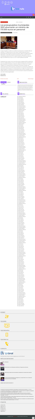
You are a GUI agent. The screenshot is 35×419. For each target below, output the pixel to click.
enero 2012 (20, 277)
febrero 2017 (21, 210)
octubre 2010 (21, 295)
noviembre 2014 (21, 240)
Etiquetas (3, 84)
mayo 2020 (20, 167)
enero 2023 (21, 132)
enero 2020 (21, 172)
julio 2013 (20, 257)
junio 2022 (20, 139)
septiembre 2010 (21, 296)
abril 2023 (20, 128)
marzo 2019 (21, 183)
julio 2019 (20, 178)
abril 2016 (20, 221)
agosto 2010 (21, 297)
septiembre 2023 (22, 122)
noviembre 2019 (21, 175)
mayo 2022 (20, 140)
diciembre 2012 (21, 265)
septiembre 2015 (21, 229)
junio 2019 (20, 179)
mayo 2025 (20, 100)
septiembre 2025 (22, 96)
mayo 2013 (20, 259)
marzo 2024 (21, 115)
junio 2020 (20, 166)
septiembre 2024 (22, 109)
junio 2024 (20, 113)
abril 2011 (20, 288)
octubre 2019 (21, 176)
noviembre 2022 (21, 134)
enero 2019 (20, 185)
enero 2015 (20, 238)
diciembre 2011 (21, 278)
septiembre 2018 (21, 190)
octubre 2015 (21, 228)
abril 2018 (20, 195)
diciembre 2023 (21, 119)
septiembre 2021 (21, 150)
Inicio (1, 17)
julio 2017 (20, 204)
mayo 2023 (20, 127)
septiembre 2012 (21, 268)
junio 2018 (20, 192)
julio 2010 (20, 298)
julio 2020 (20, 165)
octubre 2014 (21, 241)
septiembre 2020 (22, 164)
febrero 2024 (21, 116)
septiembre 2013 (21, 255)
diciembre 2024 (21, 106)
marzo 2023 (21, 129)
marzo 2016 (21, 222)
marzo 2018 (21, 196)
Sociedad (2, 410)
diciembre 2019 (21, 173)
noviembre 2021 (21, 147)
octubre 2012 (21, 267)
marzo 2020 (21, 170)
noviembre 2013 (21, 253)
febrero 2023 (21, 130)
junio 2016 (20, 218)
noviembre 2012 (21, 266)
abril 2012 (20, 273)
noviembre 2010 (21, 293)
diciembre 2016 (21, 213)
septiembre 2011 (21, 282)
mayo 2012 (20, 272)
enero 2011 (20, 291)
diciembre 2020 (21, 160)
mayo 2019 (20, 180)
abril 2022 (20, 141)
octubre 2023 (21, 121)
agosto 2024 (21, 110)
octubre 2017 (21, 202)
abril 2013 (20, 260)
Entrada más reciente (4, 78)
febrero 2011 (21, 290)
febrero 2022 (21, 144)
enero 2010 (20, 305)
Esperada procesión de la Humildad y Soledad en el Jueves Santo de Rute (18, 372)
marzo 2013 (21, 261)
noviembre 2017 (21, 201)
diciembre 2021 (21, 146)
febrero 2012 (21, 276)
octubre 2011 (21, 280)
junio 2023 (20, 126)
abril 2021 (20, 155)
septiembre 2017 (21, 203)
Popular (8, 82)
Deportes (2, 406)
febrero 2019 (21, 184)
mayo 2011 (20, 286)
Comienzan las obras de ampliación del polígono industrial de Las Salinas (14, 389)
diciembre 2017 (21, 199)
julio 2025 (20, 97)
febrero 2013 (21, 263)
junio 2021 (20, 153)
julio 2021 (20, 152)
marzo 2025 (21, 102)
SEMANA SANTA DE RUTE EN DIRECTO (7, 382)
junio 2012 (20, 271)
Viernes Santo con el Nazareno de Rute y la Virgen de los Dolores (16, 367)
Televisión (6, 361)
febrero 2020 (21, 171)
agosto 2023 (21, 123)
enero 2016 (20, 224)
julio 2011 (20, 284)
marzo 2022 (21, 142)
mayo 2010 (20, 301)
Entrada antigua (30, 78)
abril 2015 (20, 234)
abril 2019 (20, 182)
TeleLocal (2, 411)
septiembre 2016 (21, 216)
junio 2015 (20, 232)
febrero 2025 (21, 103)
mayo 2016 (20, 220)
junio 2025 (20, 98)
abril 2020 (20, 169)
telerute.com (15, 416)
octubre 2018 (21, 189)
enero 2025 (21, 104)
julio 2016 (20, 217)
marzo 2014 (21, 248)
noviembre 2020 (21, 161)
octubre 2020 (21, 163)
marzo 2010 (21, 303)
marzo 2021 (21, 157)
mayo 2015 (20, 233)
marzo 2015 (21, 235)
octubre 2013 (21, 254)
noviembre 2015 (21, 227)
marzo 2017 (20, 209)
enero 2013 (20, 264)
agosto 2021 (21, 151)
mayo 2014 (20, 246)
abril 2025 (20, 101)
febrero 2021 (21, 158)
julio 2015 (20, 230)
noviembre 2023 (21, 120)
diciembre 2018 (21, 186)
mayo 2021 (20, 154)
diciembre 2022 (21, 133)
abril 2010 (20, 302)
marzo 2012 (21, 274)
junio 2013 (20, 258)
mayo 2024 (21, 114)
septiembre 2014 (21, 242)
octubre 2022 (21, 135)
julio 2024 (20, 111)
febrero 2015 (21, 236)
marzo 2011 (20, 289)
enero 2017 (20, 211)
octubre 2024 (21, 108)
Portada (2, 408)
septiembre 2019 (21, 177)
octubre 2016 (21, 215)
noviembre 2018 (21, 188)
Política (2, 407)
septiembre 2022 (22, 136)
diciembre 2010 (21, 292)
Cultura (2, 404)
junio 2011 (20, 285)
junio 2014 (20, 245)
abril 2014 (20, 247)
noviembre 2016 (21, 214)
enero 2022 (21, 145)
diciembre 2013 (21, 252)
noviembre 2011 (21, 279)
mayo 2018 (20, 194)
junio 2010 (20, 299)
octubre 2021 (21, 148)
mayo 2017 (20, 207)
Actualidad (3, 82)
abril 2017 (20, 208)
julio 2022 (20, 138)
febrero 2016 (21, 223)
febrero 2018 (21, 197)
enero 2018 (20, 198)
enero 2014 (20, 251)
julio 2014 (20, 243)
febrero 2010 (21, 304)
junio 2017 (20, 205)
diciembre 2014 (21, 239)
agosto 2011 (21, 283)
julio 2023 (20, 125)
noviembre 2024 (21, 107)
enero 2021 (20, 159)
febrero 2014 (21, 249)
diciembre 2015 (21, 226)
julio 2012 (20, 270)
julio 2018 (20, 191)
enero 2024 (21, 117)
